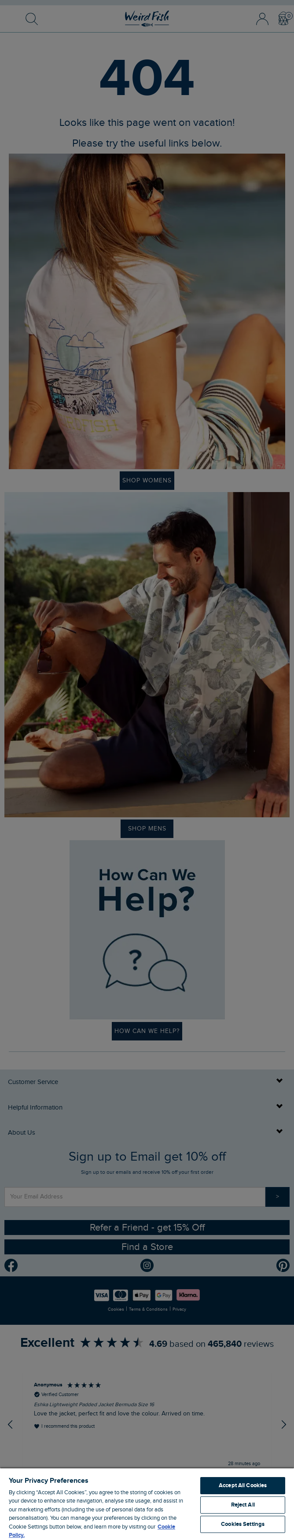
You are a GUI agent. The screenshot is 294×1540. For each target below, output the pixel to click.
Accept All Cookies (243, 1485)
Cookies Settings (243, 1524)
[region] (147, 1503)
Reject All (243, 1504)
